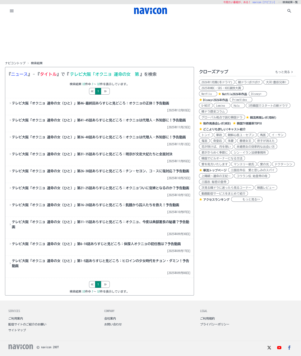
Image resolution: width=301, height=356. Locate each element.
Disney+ (257, 94)
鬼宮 (204, 140)
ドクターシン (283, 164)
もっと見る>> (247, 199)
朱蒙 (231, 140)
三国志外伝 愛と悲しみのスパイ (253, 170)
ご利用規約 (207, 318)
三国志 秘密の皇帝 (214, 181)
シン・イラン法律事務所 (250, 152)
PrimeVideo (241, 99)
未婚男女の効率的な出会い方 (256, 146)
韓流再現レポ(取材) (263, 117)
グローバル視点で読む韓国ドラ (222, 117)
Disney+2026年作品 (215, 100)
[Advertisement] (150, 38)
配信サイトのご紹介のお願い (27, 324)
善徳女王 (245, 140)
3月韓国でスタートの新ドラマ (268, 105)
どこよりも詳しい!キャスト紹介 (224, 129)
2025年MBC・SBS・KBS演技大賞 (221, 88)
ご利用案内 (15, 318)
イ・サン (277, 135)
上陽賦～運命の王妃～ (216, 176)
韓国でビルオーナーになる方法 (222, 158)
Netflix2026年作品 (234, 94)
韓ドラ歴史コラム (213, 111)
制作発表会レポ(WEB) (217, 123)
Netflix (208, 94)
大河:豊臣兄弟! (276, 82)
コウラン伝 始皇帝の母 (252, 176)
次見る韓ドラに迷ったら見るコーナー (226, 187)
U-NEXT (206, 105)
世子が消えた (266, 140)
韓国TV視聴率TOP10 (249, 123)
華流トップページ (215, 170)
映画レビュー (266, 187)
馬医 (263, 135)
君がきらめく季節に (215, 152)
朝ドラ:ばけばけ (249, 82)
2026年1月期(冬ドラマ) (217, 82)
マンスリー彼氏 (244, 164)
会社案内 (110, 318)
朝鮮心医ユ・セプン (241, 135)
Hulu (238, 105)
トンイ (206, 135)
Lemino (222, 105)
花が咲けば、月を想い (216, 146)
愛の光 (264, 164)
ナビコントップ (15, 63)
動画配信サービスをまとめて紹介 (223, 193)
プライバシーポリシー (214, 324)
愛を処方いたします (215, 164)
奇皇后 (217, 140)
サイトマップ (17, 330)
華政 (219, 135)
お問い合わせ (113, 324)
